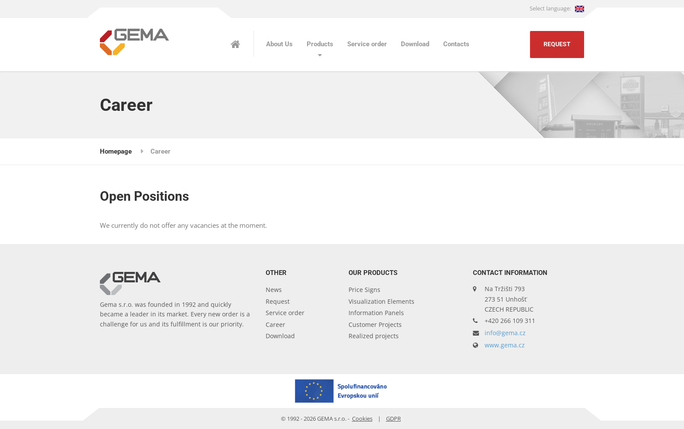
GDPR (393, 418)
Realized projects (374, 336)
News (274, 289)
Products (320, 44)
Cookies (362, 418)
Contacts (456, 44)
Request (557, 44)
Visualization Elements (381, 301)
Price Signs (364, 289)
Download (415, 44)
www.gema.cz (505, 345)
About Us (279, 44)
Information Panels (376, 313)
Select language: (557, 8)
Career (275, 324)
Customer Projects (375, 324)
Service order (367, 44)
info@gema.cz (505, 333)
